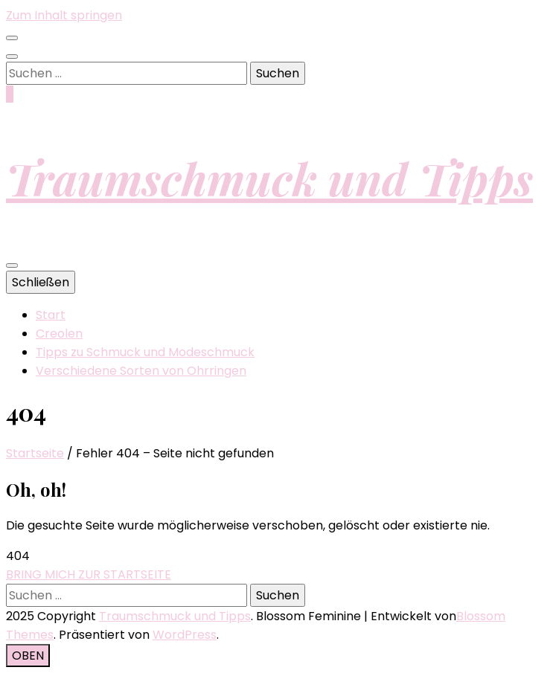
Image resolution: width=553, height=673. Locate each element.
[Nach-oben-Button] (28, 655)
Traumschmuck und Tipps (269, 177)
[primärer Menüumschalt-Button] (12, 265)
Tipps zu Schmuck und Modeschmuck (145, 352)
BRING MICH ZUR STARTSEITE (88, 574)
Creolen (59, 333)
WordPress (185, 634)
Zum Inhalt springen (64, 15)
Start (50, 314)
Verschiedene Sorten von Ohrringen (141, 370)
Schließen (40, 282)
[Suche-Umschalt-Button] (12, 56)
